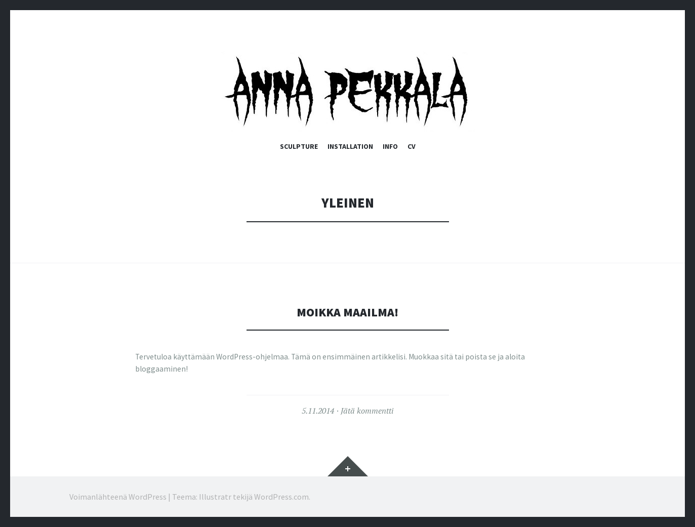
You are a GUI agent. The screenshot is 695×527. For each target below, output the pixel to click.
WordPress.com (281, 497)
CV (411, 146)
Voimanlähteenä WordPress (118, 497)
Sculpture (299, 146)
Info (390, 146)
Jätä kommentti (367, 410)
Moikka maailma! (347, 311)
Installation (350, 146)
